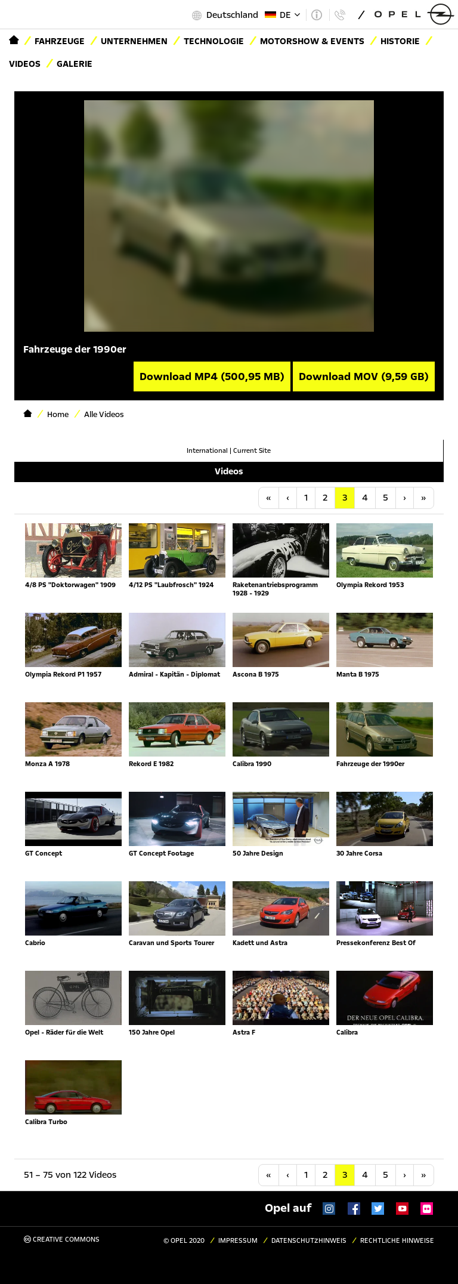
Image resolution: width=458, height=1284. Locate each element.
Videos (25, 64)
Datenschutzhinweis (308, 1240)
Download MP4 (212, 376)
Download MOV (364, 376)
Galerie (74, 64)
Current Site (252, 450)
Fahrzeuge (60, 41)
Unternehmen (134, 41)
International (207, 450)
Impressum (238, 1240)
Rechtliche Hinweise (397, 1240)
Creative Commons (62, 1239)
